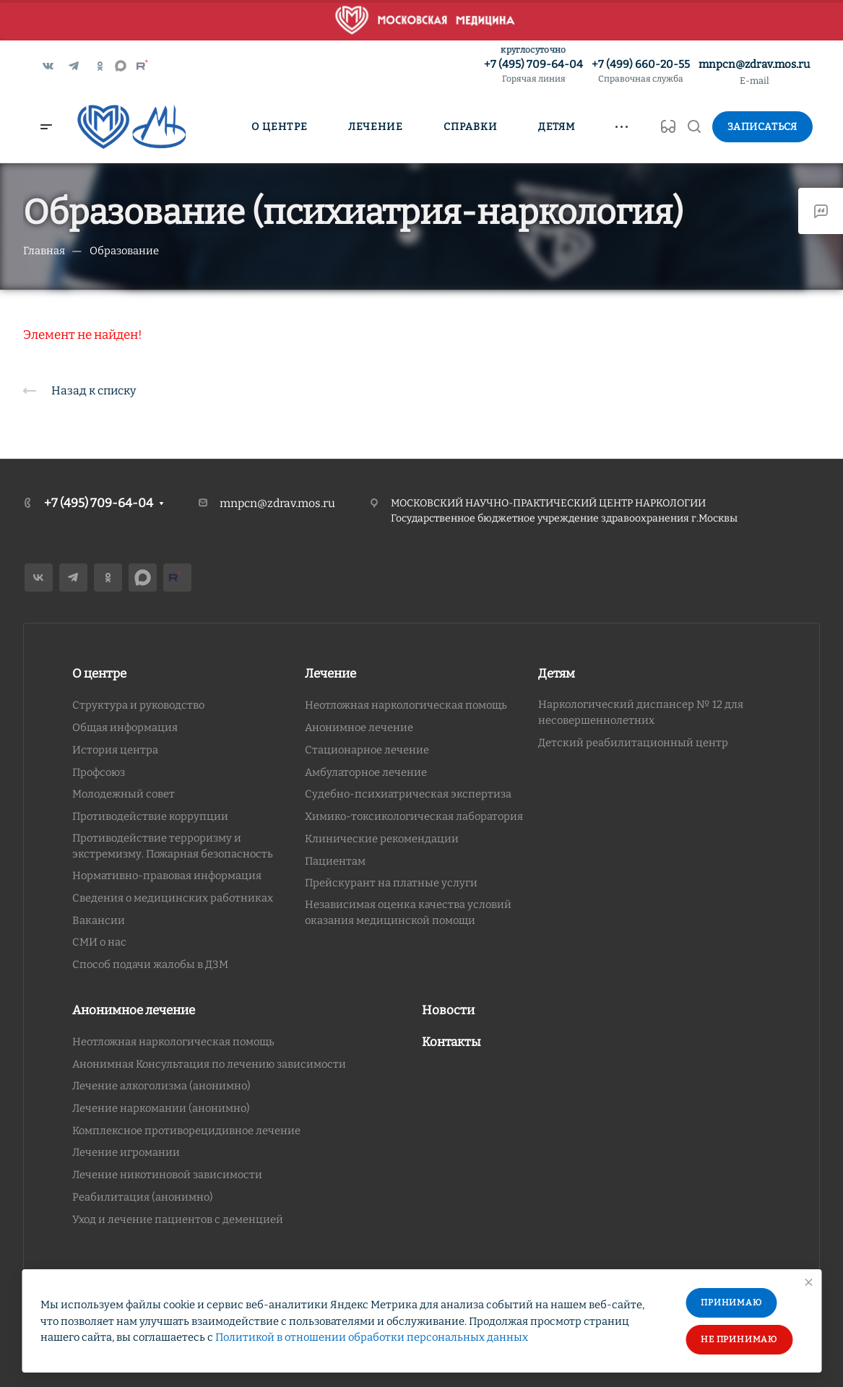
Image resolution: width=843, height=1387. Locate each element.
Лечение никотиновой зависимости (167, 1174)
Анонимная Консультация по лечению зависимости (209, 1064)
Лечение (330, 673)
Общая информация (125, 727)
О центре (99, 673)
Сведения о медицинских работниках (172, 897)
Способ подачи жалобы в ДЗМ (150, 964)
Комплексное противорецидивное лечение (186, 1130)
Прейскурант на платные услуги (391, 882)
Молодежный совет (123, 793)
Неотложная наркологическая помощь (406, 705)
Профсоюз (98, 772)
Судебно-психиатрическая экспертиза (408, 793)
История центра (115, 749)
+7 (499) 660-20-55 (641, 72)
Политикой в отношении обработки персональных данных (371, 1337)
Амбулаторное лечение (366, 772)
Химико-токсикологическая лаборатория (414, 816)
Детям (556, 673)
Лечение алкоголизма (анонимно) (161, 1085)
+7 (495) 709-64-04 (533, 72)
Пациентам (335, 861)
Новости (448, 1010)
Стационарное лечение (367, 749)
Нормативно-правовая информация (166, 875)
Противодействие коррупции (150, 816)
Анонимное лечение (359, 727)
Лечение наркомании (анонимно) (161, 1108)
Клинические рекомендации (382, 838)
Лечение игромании (126, 1152)
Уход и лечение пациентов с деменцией (177, 1219)
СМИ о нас (99, 942)
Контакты (451, 1042)
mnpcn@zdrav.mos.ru (754, 64)
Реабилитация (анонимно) (142, 1197)
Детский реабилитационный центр (633, 742)
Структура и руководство (138, 705)
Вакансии (98, 920)
